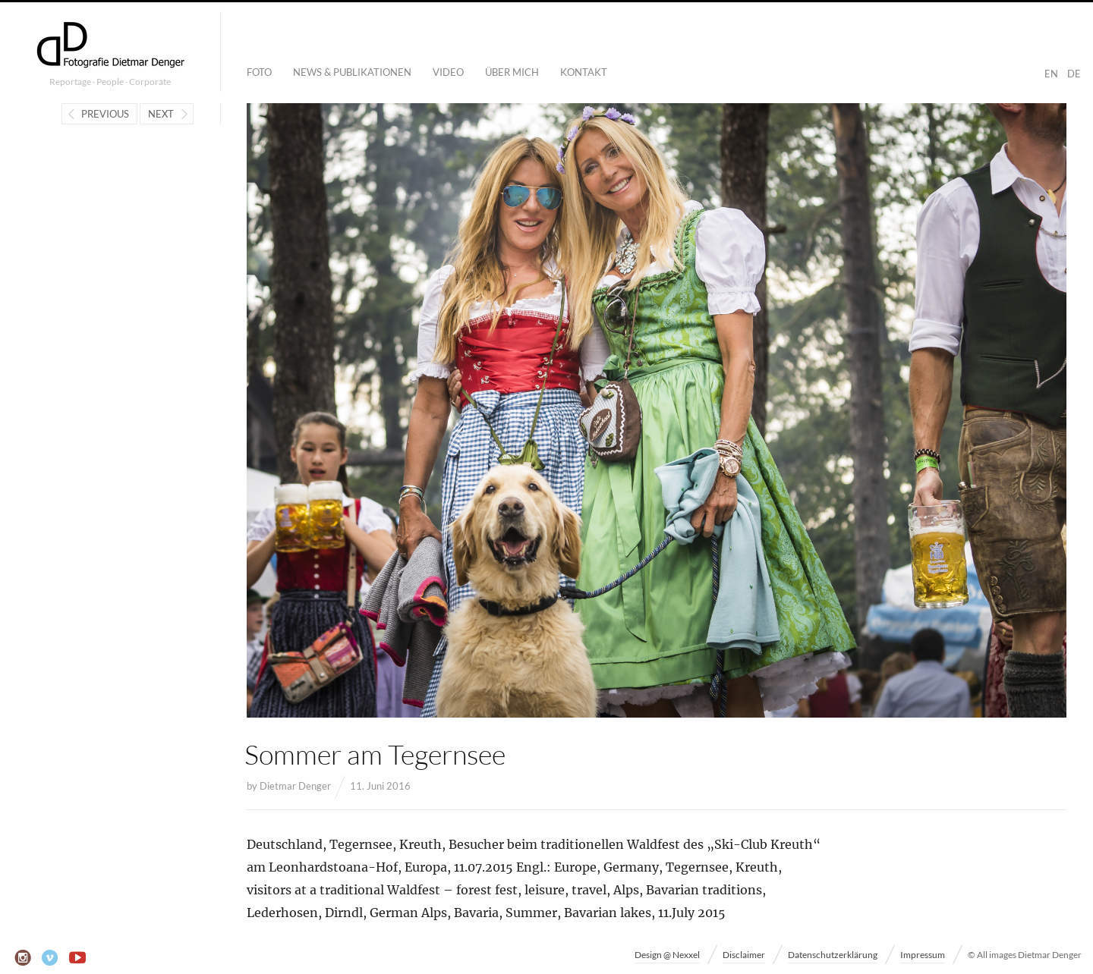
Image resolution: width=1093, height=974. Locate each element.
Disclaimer (744, 954)
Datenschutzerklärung (832, 954)
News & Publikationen (352, 72)
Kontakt (583, 72)
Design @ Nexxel (667, 954)
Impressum (922, 954)
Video (448, 72)
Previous (105, 114)
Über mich (512, 72)
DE (1074, 74)
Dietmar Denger (295, 786)
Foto (259, 72)
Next (161, 114)
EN (1051, 74)
